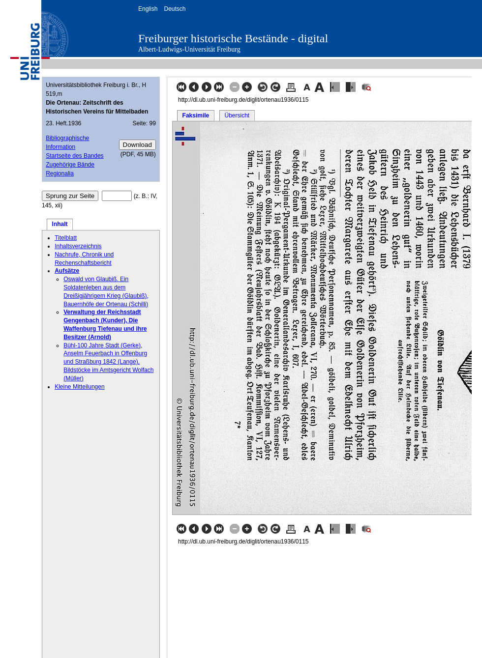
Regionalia (60, 173)
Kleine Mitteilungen (79, 386)
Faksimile (196, 115)
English (147, 8)
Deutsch (174, 8)
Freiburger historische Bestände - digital (233, 38)
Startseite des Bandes (74, 155)
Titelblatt (66, 237)
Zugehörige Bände (70, 164)
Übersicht (236, 115)
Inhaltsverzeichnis (78, 246)
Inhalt (60, 224)
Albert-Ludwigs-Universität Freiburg (189, 49)
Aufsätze (67, 270)
